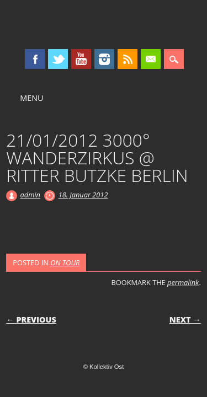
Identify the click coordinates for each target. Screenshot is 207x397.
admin (30, 195)
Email (151, 59)
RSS (127, 59)
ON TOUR (64, 262)
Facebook (35, 59)
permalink (183, 282)
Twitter (58, 59)
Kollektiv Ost (103, 24)
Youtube (81, 59)
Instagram (104, 59)
